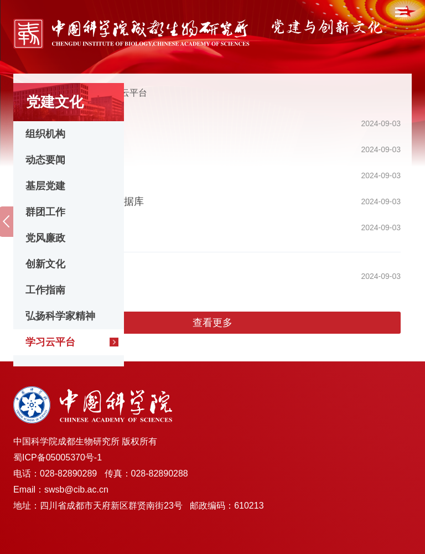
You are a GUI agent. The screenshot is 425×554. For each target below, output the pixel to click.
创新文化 (45, 264)
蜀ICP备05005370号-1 (57, 457)
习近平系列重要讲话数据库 (84, 201)
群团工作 (45, 212)
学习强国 (44, 149)
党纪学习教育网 (59, 276)
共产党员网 (49, 123)
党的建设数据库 (59, 175)
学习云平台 (50, 342)
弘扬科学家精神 (60, 316)
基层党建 (45, 185)
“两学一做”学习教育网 (72, 227)
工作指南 (45, 290)
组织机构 (45, 133)
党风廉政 (45, 238)
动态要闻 (45, 159)
